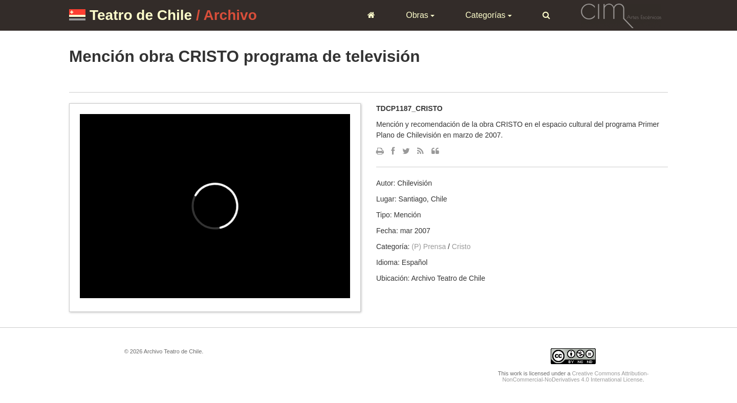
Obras (420, 15)
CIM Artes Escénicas (621, 15)
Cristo (461, 246)
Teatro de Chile (141, 15)
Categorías (488, 15)
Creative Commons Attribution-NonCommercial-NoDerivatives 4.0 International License (576, 376)
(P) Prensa (428, 246)
